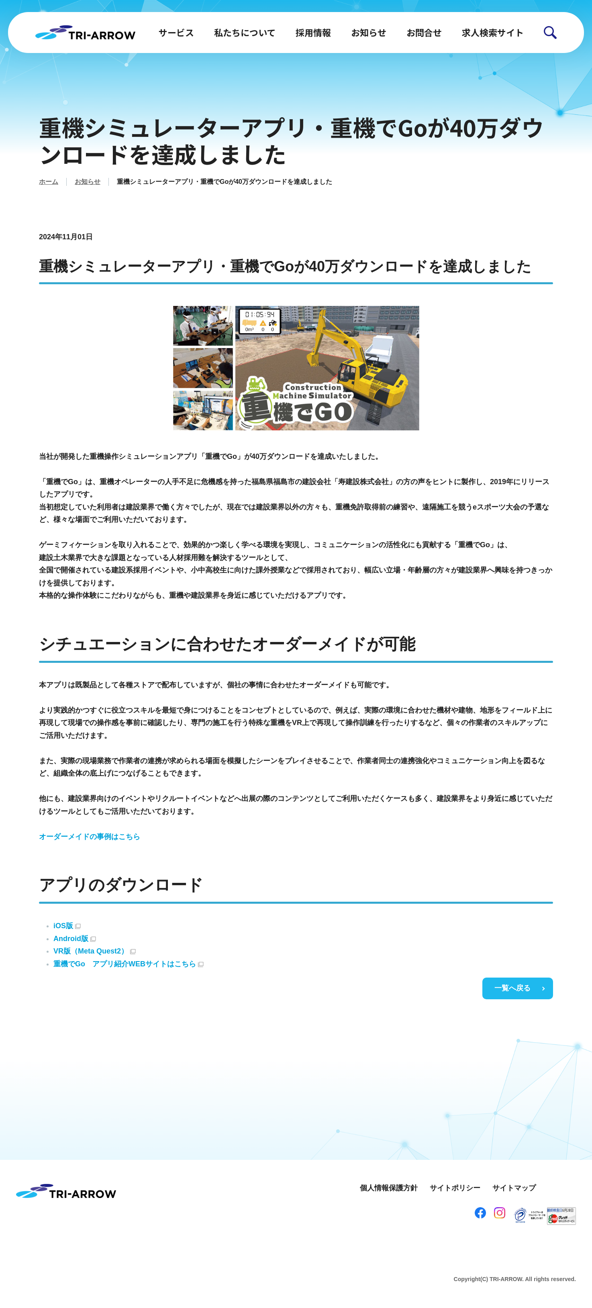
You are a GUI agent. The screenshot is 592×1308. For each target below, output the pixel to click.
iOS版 (67, 926)
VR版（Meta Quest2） (94, 951)
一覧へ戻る (512, 988)
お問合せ (424, 32)
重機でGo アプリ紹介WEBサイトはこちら (128, 964)
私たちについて (245, 32)
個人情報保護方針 (389, 1188)
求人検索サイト (493, 32)
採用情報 (313, 32)
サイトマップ (514, 1188)
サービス (176, 32)
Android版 (74, 939)
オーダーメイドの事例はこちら (89, 837)
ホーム (48, 181)
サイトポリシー (455, 1188)
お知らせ (368, 32)
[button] (550, 32)
